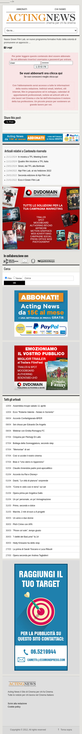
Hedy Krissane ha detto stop (26, 543)
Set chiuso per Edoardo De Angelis (29, 424)
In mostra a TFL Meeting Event (32, 157)
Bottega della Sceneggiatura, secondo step (33, 443)
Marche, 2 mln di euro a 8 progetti (29, 512)
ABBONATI (22, 9)
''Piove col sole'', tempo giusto (27, 530)
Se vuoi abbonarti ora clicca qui (41, 73)
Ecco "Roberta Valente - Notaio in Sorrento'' (33, 412)
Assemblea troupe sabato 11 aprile (29, 406)
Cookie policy (14, 707)
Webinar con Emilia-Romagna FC (29, 431)
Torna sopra (66, 729)
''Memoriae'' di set (21, 449)
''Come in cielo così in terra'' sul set (29, 487)
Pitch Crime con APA (22, 524)
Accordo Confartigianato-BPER (27, 418)
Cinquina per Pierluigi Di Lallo (27, 437)
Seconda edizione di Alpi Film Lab (34, 175)
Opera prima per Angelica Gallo (28, 493)
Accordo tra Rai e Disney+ (25, 474)
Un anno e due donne (23, 518)
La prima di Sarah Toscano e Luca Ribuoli (32, 549)
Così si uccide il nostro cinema (27, 455)
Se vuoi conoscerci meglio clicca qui (41, 76)
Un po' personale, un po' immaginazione (32, 499)
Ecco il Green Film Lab (29, 180)
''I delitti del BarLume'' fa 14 (26, 537)
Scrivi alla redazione (17, 703)
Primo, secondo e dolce (24, 505)
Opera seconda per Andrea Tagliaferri (30, 555)
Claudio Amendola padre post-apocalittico (32, 468)
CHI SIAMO (60, 9)
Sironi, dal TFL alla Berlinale (31, 166)
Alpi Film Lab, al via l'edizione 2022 (34, 170)
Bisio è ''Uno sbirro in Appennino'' (28, 462)
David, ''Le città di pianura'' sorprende (30, 480)
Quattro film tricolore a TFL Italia (33, 161)
